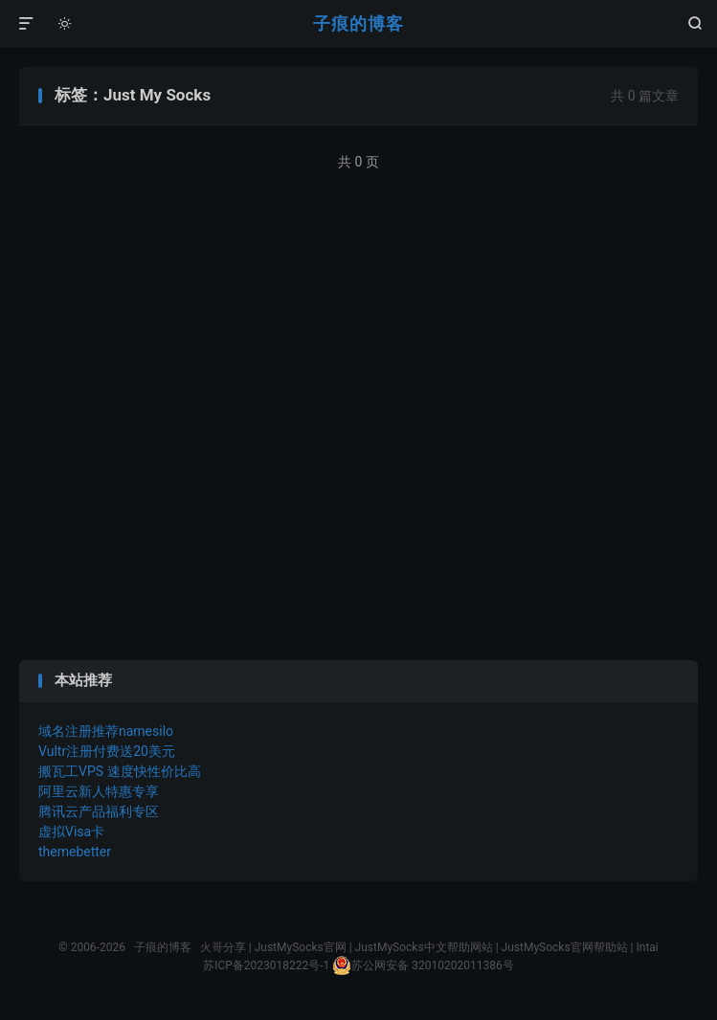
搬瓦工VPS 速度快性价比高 (119, 771)
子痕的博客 (358, 23)
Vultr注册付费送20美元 (106, 751)
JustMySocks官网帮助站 (565, 947)
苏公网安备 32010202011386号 (422, 965)
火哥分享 (223, 947)
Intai (647, 947)
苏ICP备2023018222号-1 (266, 965)
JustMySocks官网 (301, 947)
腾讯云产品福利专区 (98, 811)
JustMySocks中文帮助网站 (424, 947)
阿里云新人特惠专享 (98, 791)
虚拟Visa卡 (71, 831)
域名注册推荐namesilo (105, 731)
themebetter (74, 851)
